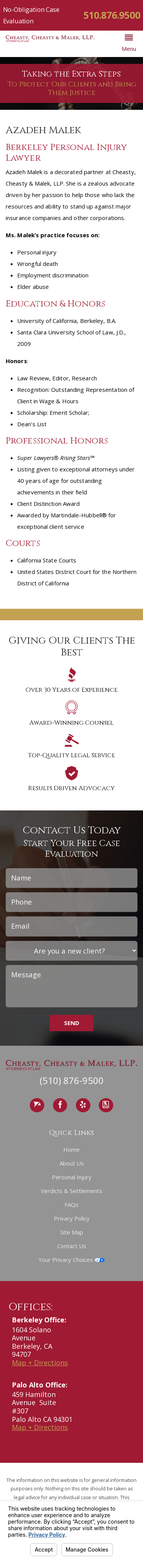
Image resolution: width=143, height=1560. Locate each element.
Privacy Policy (72, 1218)
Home (71, 1149)
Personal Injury (72, 1177)
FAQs (71, 1204)
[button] (129, 44)
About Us (71, 1163)
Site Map (71, 1232)
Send (71, 1023)
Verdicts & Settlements (71, 1191)
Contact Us (71, 1246)
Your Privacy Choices (71, 1259)
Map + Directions (40, 1362)
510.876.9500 (112, 15)
